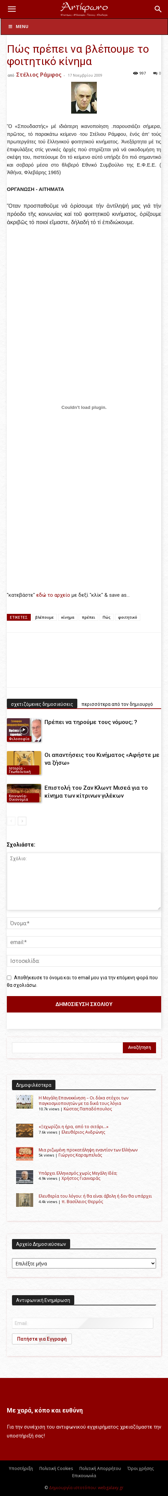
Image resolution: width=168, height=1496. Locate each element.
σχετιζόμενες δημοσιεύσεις (42, 704)
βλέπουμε (44, 617)
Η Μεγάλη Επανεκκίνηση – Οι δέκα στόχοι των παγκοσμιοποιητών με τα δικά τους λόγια (83, 1100)
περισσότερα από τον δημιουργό (117, 704)
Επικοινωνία (84, 1476)
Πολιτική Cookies (56, 1468)
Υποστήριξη (21, 1468)
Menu (18, 26)
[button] (12, 9)
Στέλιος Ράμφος (39, 74)
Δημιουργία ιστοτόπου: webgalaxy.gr (86, 1488)
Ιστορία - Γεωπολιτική (20, 770)
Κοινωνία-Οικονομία (18, 798)
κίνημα (67, 617)
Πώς (107, 617)
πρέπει (88, 617)
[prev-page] (11, 821)
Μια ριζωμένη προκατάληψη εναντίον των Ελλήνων (88, 1150)
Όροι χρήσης (141, 1468)
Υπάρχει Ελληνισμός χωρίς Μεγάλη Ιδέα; (78, 1173)
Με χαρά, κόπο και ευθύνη (45, 1410)
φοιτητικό (127, 617)
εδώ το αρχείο (54, 595)
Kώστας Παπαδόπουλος (88, 1109)
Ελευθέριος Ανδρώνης (83, 1132)
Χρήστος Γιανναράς (81, 1178)
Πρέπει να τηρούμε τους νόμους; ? (90, 722)
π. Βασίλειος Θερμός (82, 1201)
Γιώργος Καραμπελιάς (80, 1155)
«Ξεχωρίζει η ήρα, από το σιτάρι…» (73, 1127)
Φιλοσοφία (19, 738)
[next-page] (22, 821)
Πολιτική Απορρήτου (100, 1468)
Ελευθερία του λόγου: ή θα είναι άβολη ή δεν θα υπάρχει (95, 1196)
